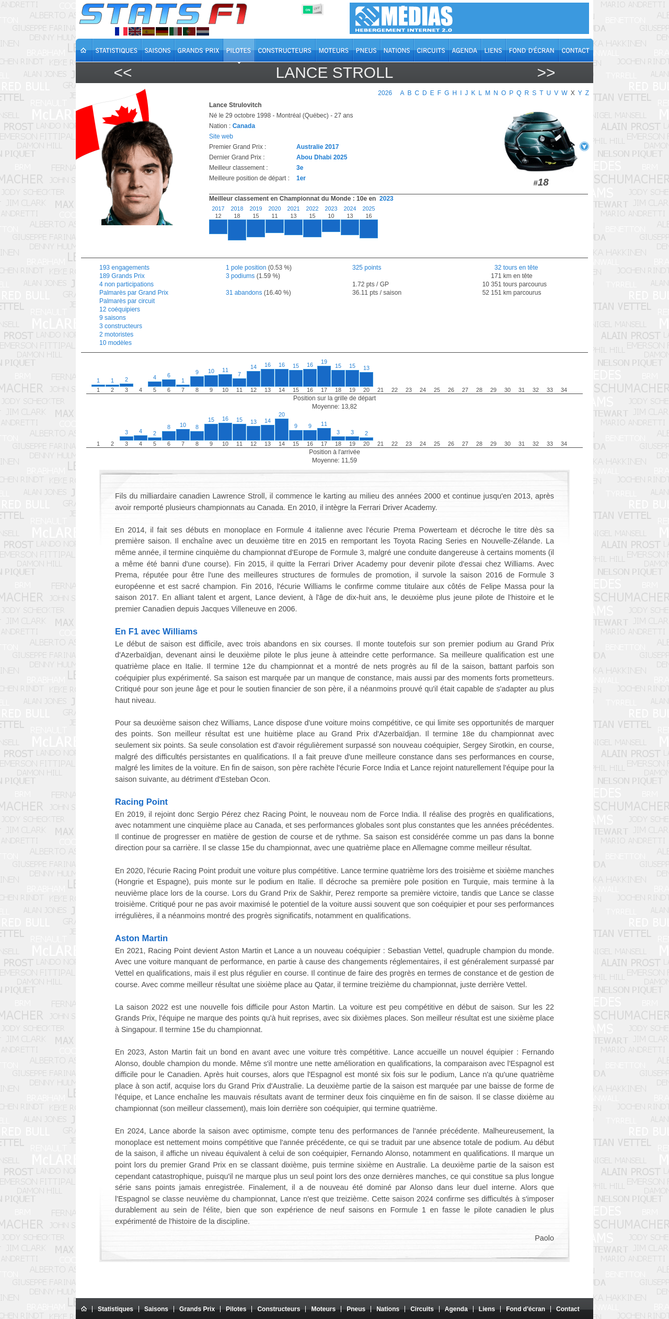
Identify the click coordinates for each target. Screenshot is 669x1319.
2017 (218, 208)
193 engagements (124, 267)
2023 (386, 198)
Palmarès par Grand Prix (133, 292)
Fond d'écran (525, 1309)
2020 (274, 208)
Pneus (356, 1309)
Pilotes (236, 1309)
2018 (236, 208)
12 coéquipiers (119, 309)
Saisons (156, 1309)
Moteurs (323, 1309)
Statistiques (115, 1309)
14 (253, 367)
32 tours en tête (508, 267)
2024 (349, 208)
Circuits (422, 1309)
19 (324, 361)
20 (282, 414)
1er (301, 178)
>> (546, 72)
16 (267, 365)
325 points (366, 267)
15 (296, 366)
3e (299, 167)
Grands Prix (197, 1309)
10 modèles (115, 342)
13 (366, 368)
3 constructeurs (120, 326)
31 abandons (244, 292)
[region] (392, 228)
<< (122, 72)
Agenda (456, 1309)
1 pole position (246, 267)
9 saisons (112, 317)
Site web (221, 136)
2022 (312, 208)
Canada (244, 126)
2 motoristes (116, 334)
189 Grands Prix (122, 276)
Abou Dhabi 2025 (321, 157)
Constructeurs (278, 1309)
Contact (568, 1309)
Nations (387, 1309)
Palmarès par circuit (127, 301)
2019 (255, 208)
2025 (368, 208)
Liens (487, 1309)
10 (211, 371)
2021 (293, 208)
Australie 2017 (317, 147)
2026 (385, 93)
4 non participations (126, 284)
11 (225, 370)
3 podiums (240, 276)
